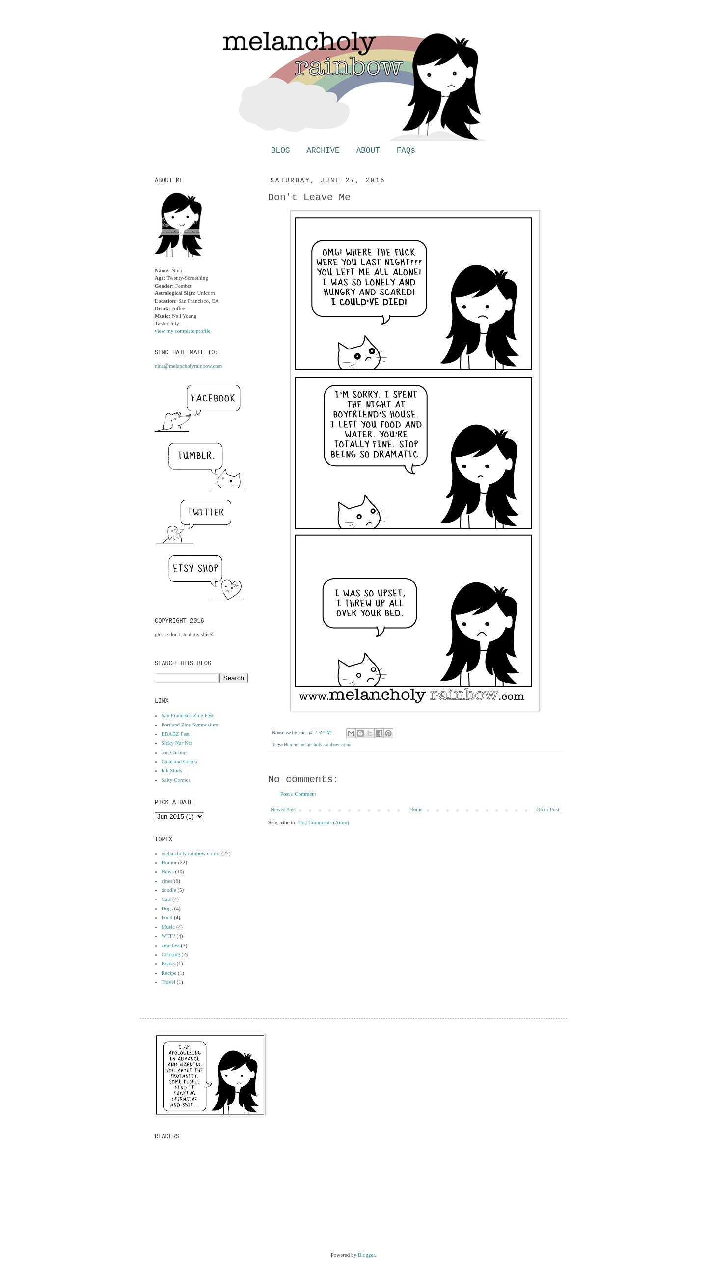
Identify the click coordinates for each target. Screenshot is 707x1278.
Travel (168, 982)
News (168, 871)
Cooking (171, 954)
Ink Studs (172, 770)
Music (168, 926)
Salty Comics (176, 780)
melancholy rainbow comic (326, 744)
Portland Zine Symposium (190, 724)
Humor (291, 744)
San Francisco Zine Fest (188, 715)
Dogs (167, 908)
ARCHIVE (322, 150)
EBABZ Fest (176, 734)
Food (167, 917)
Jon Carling (174, 752)
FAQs (406, 150)
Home (416, 809)
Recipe (169, 973)
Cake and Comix (180, 761)
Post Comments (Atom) (324, 822)
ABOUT (368, 150)
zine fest (171, 945)
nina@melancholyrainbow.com (188, 366)
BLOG (280, 150)
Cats (166, 899)
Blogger (366, 1255)
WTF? (168, 936)
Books (168, 963)
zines (167, 881)
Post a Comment (298, 794)
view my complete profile (182, 331)
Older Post (547, 809)
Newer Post (283, 809)
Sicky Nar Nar (177, 743)
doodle (169, 890)
